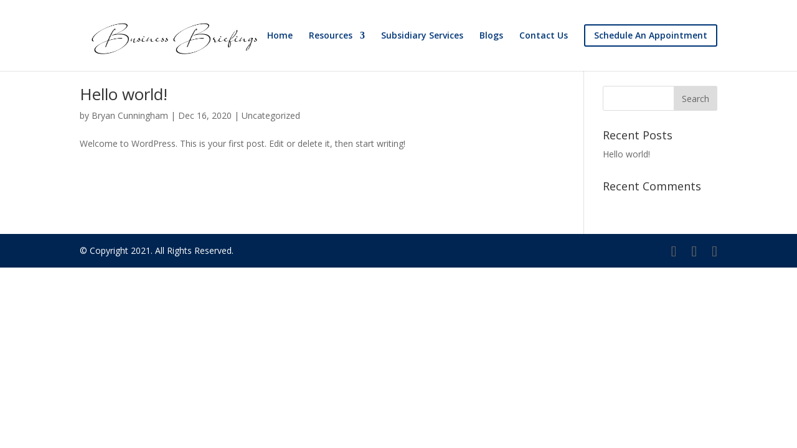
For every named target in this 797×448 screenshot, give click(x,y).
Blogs (491, 36)
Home (280, 36)
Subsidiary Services (422, 36)
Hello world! (123, 94)
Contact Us (543, 36)
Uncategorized (271, 115)
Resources (330, 36)
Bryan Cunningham (130, 115)
